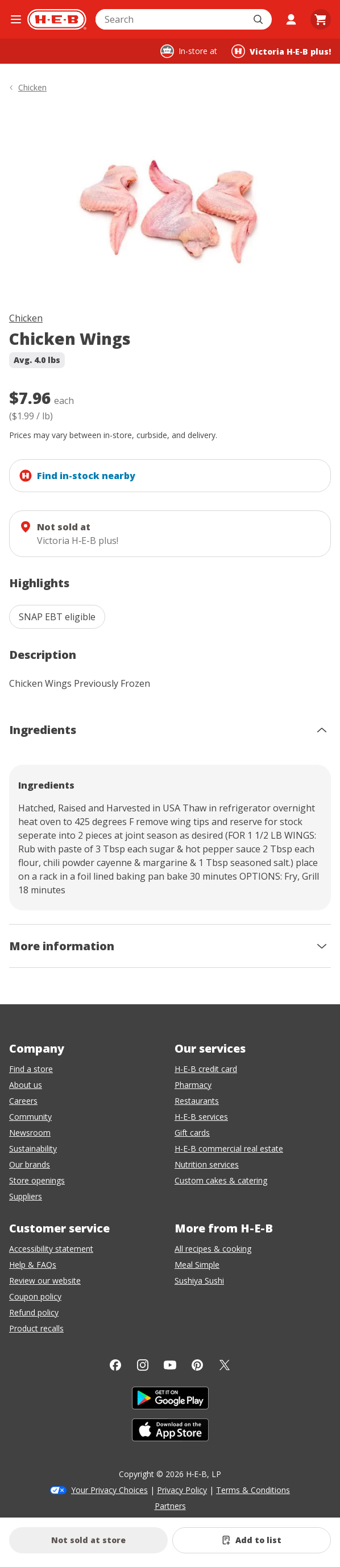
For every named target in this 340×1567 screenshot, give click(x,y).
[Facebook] (115, 1365)
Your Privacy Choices (109, 1489)
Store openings (37, 1180)
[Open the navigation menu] (16, 19)
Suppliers (25, 1196)
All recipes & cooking (213, 1248)
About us (25, 1084)
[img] (170, 204)
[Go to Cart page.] (320, 19)
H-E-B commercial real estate (229, 1148)
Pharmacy (193, 1084)
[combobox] (171, 19)
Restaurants (197, 1100)
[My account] (291, 19)
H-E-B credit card (206, 1068)
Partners (170, 1505)
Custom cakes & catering (221, 1180)
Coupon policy (35, 1296)
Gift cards (192, 1132)
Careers (23, 1100)
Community (30, 1116)
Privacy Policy (182, 1489)
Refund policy (34, 1312)
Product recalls (36, 1328)
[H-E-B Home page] (56, 19)
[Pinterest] (197, 1365)
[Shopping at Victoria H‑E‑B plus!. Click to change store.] (281, 51)
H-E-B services (201, 1116)
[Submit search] (259, 19)
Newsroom (30, 1132)
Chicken (26, 318)
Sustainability (33, 1148)
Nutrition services (207, 1164)
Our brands (29, 1164)
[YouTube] (170, 1365)
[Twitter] (224, 1365)
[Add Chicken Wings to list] (251, 1540)
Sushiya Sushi (199, 1280)
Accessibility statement (51, 1248)
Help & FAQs (32, 1264)
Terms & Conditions (253, 1489)
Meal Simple (197, 1264)
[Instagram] (142, 1365)
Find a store (31, 1068)
